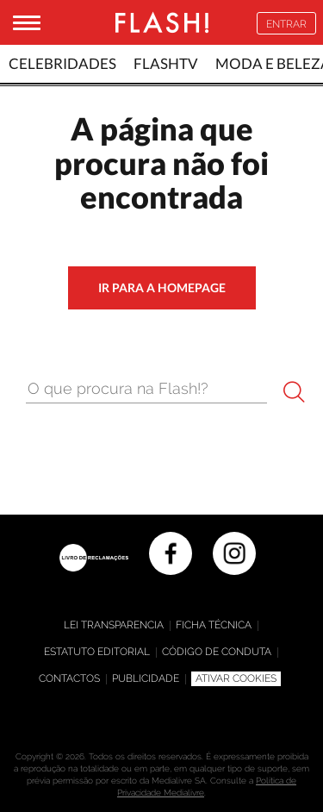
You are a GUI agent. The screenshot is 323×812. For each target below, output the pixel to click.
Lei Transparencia (114, 625)
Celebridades (62, 63)
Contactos (69, 678)
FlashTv (166, 63)
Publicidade (145, 678)
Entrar (286, 24)
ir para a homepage (162, 287)
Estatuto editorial (97, 652)
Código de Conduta (216, 652)
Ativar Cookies (236, 678)
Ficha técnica (214, 625)
